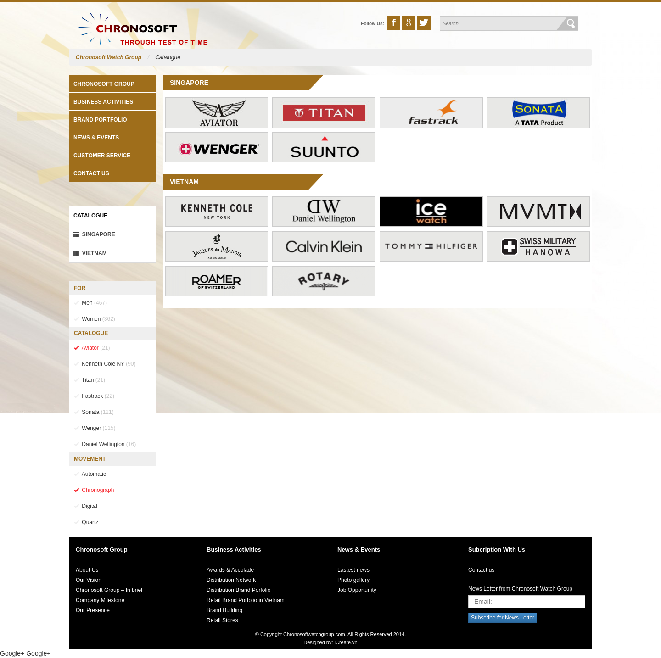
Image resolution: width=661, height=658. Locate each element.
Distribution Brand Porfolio (238, 590)
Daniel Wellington (105, 444)
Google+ (12, 653)
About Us (87, 570)
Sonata (94, 412)
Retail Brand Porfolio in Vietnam (246, 600)
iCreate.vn (346, 642)
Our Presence (93, 610)
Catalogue (167, 57)
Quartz (86, 522)
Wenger (94, 428)
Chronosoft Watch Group (108, 57)
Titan (89, 380)
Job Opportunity (356, 590)
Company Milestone (100, 600)
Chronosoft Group (103, 84)
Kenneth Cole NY (105, 364)
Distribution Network (231, 580)
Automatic (90, 474)
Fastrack (94, 396)
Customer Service (101, 155)
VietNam (90, 253)
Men (90, 303)
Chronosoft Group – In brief (109, 590)
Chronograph (94, 490)
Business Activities (103, 102)
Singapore (94, 234)
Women (94, 319)
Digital (85, 506)
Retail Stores (222, 620)
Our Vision (88, 580)
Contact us (91, 173)
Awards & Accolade (230, 570)
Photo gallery (353, 580)
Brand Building (224, 610)
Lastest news (353, 570)
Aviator (92, 348)
